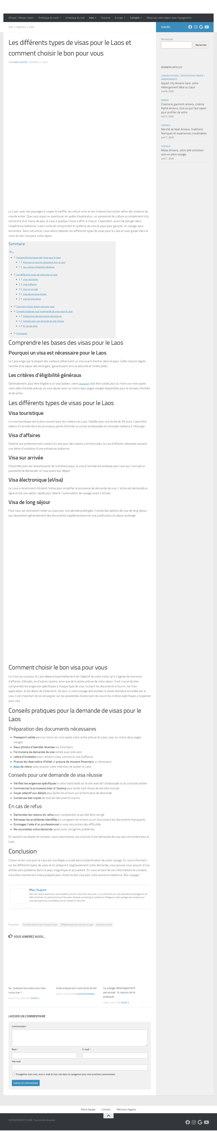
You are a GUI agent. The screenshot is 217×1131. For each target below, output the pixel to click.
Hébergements (169, 79)
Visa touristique (31, 279)
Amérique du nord (48, 17)
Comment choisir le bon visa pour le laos (40, 925)
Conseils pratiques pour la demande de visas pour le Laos (49, 311)
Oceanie (105, 17)
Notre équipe (88, 1110)
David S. (35, 999)
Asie (91, 17)
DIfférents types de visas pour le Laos (77, 925)
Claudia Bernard (85, 999)
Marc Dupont (21, 62)
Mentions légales (126, 1110)
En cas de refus (31, 326)
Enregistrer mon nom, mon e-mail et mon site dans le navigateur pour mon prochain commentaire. (65, 1075)
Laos (34, 27)
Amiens (165, 100)
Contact (106, 1110)
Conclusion (22, 334)
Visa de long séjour (33, 299)
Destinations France (192, 75)
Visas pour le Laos (104, 925)
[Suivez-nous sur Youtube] (206, 27)
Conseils (134, 17)
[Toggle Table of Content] (11, 252)
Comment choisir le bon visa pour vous (38, 306)
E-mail (86, 1050)
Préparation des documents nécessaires (44, 316)
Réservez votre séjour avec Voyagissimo (169, 17)
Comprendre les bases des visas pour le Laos (41, 257)
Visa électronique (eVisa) (36, 294)
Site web (16, 1062)
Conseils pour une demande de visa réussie (46, 321)
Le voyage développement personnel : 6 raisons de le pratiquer (119, 993)
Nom (15, 1050)
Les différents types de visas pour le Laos (39, 274)
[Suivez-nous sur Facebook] (190, 27)
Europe (119, 17)
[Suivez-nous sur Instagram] (196, 27)
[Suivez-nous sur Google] (201, 27)
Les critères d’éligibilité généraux (40, 267)
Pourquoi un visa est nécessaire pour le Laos (46, 262)
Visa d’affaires (30, 284)
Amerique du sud (75, 17)
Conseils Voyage (170, 75)
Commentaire (19, 1027)
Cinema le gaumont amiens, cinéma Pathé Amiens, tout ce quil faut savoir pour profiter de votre (183, 108)
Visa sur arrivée (31, 289)
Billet (17, 767)
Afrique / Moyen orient (21, 17)
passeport (85, 384)
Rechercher (167, 39)
